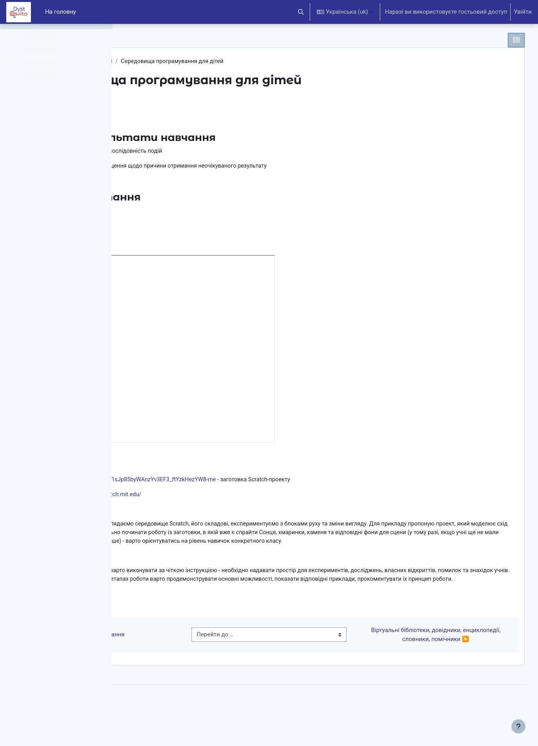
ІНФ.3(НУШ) (155, 61)
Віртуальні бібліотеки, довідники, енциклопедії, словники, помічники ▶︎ (443, 662)
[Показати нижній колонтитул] (518, 726)
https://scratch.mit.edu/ (229, 497)
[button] (301, 12)
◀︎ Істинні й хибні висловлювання (191, 662)
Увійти (523, 11)
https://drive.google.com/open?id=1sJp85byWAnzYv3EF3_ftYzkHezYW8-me (238, 482)
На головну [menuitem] (60, 11)
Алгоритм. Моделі (205, 61)
